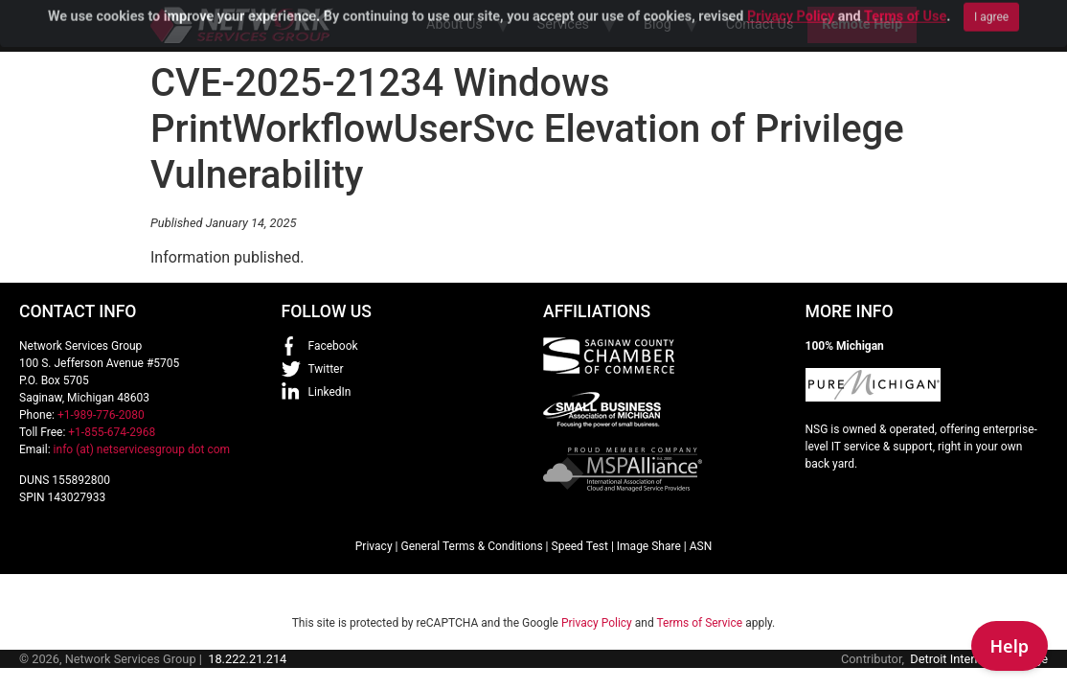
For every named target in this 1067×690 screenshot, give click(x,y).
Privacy (374, 546)
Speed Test (580, 546)
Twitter (326, 369)
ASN (701, 546)
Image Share (649, 546)
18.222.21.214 (247, 659)
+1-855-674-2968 (111, 432)
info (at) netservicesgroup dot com (142, 449)
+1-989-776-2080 (101, 415)
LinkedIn (330, 392)
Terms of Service (699, 623)
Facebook (333, 346)
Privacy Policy (596, 623)
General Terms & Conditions (471, 546)
